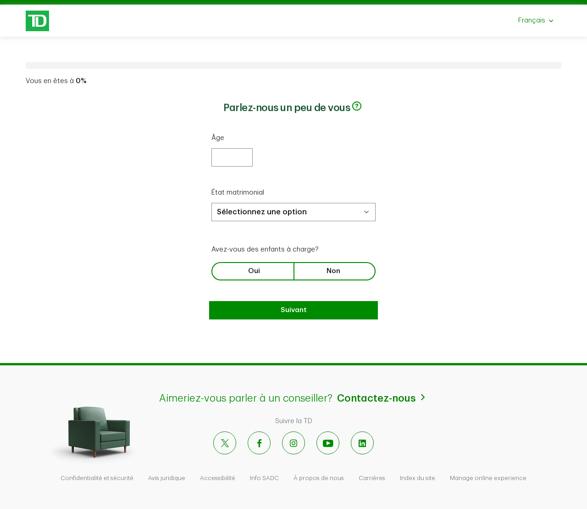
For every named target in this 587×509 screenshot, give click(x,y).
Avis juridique (166, 478)
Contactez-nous (382, 397)
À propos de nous (319, 478)
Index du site (417, 478)
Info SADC (264, 478)
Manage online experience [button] (488, 478)
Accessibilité (217, 478)
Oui (254, 271)
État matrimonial (237, 192)
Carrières (372, 478)
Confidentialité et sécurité (97, 478)
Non (333, 271)
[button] (357, 106)
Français (539, 23)
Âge (217, 137)
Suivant (294, 310)
